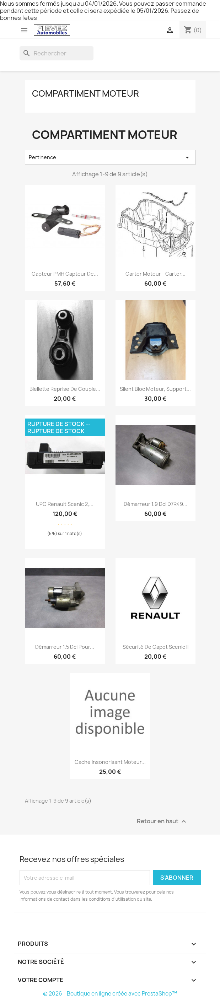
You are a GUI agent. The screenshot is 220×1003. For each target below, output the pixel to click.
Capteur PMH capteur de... (65, 273)
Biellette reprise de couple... (64, 388)
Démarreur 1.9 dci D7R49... (155, 504)
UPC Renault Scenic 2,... (64, 504)
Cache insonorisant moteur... (110, 762)
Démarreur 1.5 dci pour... (64, 646)
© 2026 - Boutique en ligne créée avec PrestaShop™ (110, 993)
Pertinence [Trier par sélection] (110, 157)
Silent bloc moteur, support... (155, 388)
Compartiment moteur (85, 93)
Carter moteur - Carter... (155, 273)
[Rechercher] (56, 53)
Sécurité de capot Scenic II (155, 646)
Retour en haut (162, 821)
